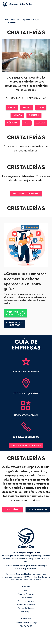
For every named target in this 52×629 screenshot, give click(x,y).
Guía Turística (26, 598)
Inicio (26, 591)
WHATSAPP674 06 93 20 (15, 314)
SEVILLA (27, 107)
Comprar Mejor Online (20, 4)
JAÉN (26, 123)
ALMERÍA (40, 123)
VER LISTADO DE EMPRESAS (26, 193)
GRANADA (34, 115)
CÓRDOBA (12, 123)
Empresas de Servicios (31, 19)
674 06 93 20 (26, 627)
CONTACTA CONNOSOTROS (14, 324)
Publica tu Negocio (26, 601)
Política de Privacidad (26, 605)
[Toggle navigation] (48, 4)
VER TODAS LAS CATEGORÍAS (26, 446)
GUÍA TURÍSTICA (13, 510)
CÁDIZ (41, 107)
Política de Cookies (26, 608)
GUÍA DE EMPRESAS (37, 510)
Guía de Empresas (11, 19)
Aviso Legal (26, 612)
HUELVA (11, 107)
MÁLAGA (17, 115)
